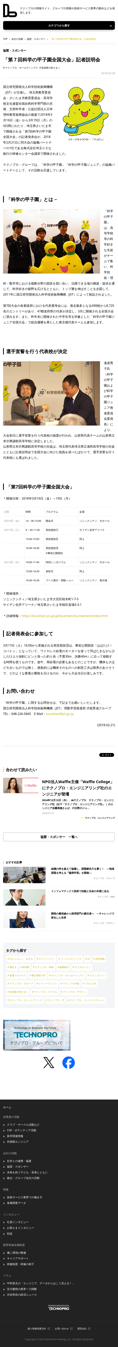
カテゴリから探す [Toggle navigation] (59, 25)
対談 (9, 1233)
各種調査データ (16, 1203)
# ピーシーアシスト (47, 983)
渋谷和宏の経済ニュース (22, 1294)
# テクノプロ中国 (70, 983)
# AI (87, 958)
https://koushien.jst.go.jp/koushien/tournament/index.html (65, 616)
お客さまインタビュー (20, 1228)
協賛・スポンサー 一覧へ (59, 837)
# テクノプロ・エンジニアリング (25, 1000)
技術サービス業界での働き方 (24, 1197)
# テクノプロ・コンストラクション (86, 1000)
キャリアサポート (18, 1258)
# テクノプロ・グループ (20, 983)
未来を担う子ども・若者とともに (27, 1172)
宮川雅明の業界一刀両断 (22, 1289)
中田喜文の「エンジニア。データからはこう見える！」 (41, 1283)
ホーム (7, 1107)
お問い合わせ (62, 1328)
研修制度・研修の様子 (20, 1264)
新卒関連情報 (15, 1136)
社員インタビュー (18, 1222)
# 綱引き (12, 967)
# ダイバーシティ (46, 958)
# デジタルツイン (81, 967)
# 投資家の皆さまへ (50, 67)
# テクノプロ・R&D (43, 967)
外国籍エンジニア (18, 1141)
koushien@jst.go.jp (60, 714)
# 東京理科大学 (38, 975)
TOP (5, 39)
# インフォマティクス (70, 958)
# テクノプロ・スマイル (44, 991)
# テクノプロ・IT (55, 1000)
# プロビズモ (90, 983)
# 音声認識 (99, 958)
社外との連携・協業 (19, 1161)
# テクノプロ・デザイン (73, 991)
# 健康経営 (63, 967)
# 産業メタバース (17, 975)
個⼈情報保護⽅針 (37, 1328)
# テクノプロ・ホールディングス (20, 67)
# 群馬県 (24, 967)
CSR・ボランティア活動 (21, 1130)
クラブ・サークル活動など (23, 1124)
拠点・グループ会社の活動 (23, 1178)
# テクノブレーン (97, 975)
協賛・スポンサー (36, 39)
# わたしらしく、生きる (20, 958)
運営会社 (82, 1328)
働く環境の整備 (16, 1252)
